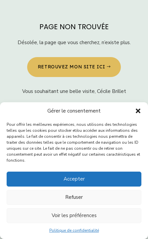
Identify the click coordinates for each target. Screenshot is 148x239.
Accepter (74, 179)
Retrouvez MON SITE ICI (71, 67)
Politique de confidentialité (74, 230)
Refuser (74, 197)
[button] (138, 111)
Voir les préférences (74, 215)
